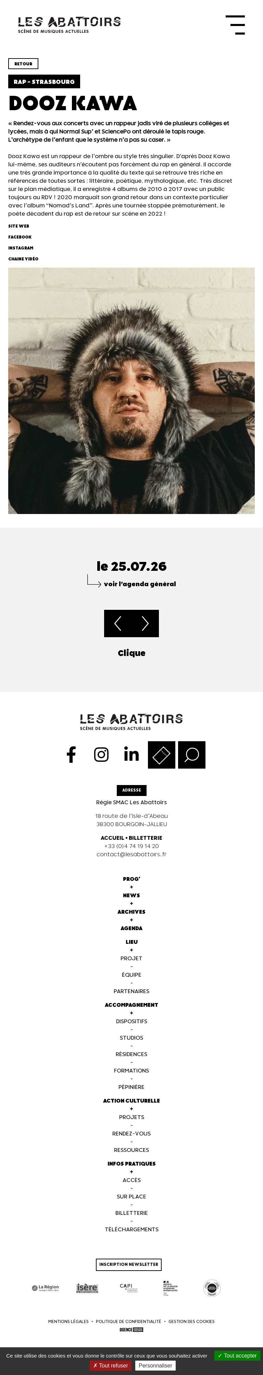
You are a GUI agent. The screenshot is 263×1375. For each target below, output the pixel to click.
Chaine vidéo (23, 264)
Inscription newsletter (128, 1269)
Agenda (131, 933)
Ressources (131, 1155)
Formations (131, 1075)
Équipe (131, 980)
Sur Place (131, 1201)
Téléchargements (132, 1234)
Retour (23, 69)
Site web (18, 231)
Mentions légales (68, 1326)
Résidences (131, 1059)
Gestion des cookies (191, 1326)
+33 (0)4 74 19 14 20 (131, 851)
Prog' (131, 884)
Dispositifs (131, 1026)
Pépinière (131, 1092)
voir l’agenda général (140, 589)
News (131, 900)
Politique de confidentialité (128, 1326)
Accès (132, 1185)
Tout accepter (237, 1356)
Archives (131, 917)
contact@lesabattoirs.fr (132, 859)
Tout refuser (110, 1365)
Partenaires (131, 996)
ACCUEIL (112, 843)
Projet (131, 963)
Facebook (20, 242)
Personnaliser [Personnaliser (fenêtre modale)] (155, 1365)
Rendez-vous (131, 1138)
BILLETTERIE (145, 843)
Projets (131, 1122)
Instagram (20, 253)
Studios (131, 1043)
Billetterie (131, 1218)
